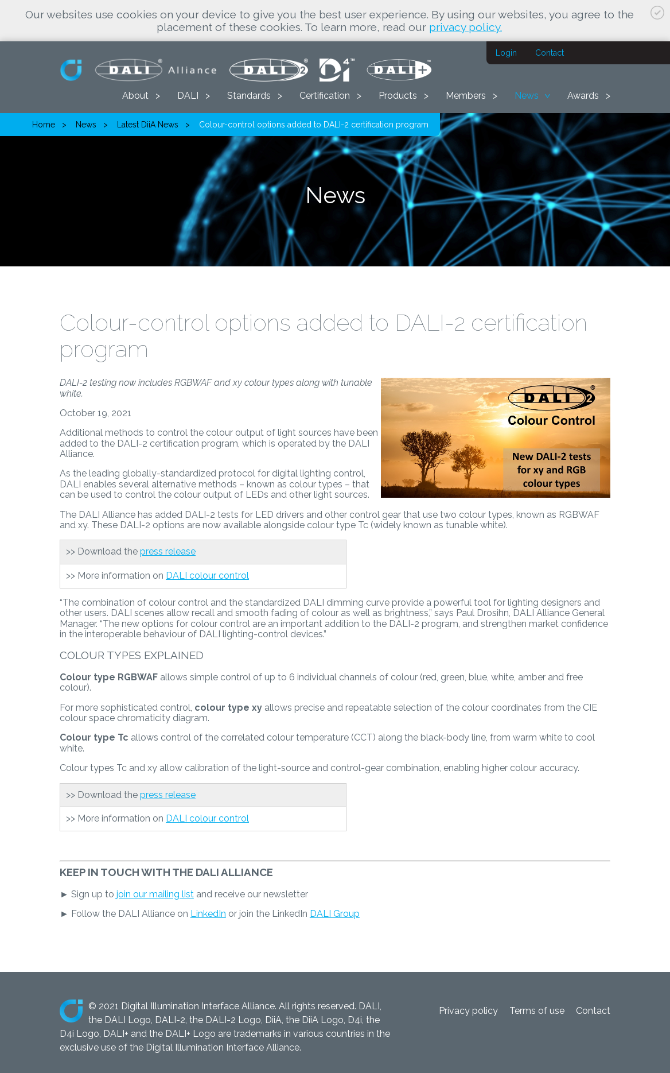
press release (168, 551)
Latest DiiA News (147, 124)
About (135, 95)
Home (43, 124)
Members (466, 95)
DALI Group (335, 913)
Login (506, 52)
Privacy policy (468, 1010)
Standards (249, 95)
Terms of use (536, 1010)
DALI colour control (207, 575)
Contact (549, 52)
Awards (583, 95)
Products (398, 95)
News (527, 95)
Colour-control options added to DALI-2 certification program (314, 124)
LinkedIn (208, 913)
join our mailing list (155, 894)
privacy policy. (465, 27)
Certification (324, 95)
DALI (187, 95)
